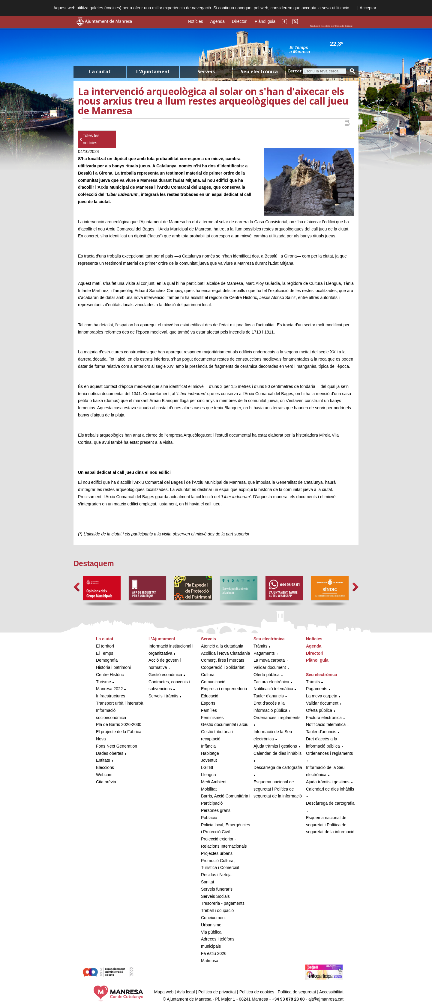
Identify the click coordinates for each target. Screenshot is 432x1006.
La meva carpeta (269, 660)
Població (209, 817)
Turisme (103, 681)
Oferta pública (267, 674)
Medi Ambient (213, 781)
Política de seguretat (297, 991)
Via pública (211, 932)
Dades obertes (110, 753)
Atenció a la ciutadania (222, 646)
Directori (240, 21)
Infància (208, 746)
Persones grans (215, 810)
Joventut (209, 760)
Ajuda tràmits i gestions (275, 746)
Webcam (104, 774)
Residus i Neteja (216, 874)
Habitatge (210, 753)
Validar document (270, 667)
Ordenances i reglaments (277, 717)
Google (348, 26)
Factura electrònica (271, 681)
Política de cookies (256, 991)
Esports (208, 703)
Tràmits (260, 646)
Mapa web (164, 991)
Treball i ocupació (217, 910)
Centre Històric (110, 674)
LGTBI (207, 767)
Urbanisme (211, 924)
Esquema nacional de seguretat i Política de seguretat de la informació (278, 789)
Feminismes (212, 717)
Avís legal (186, 991)
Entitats (103, 760)
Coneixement (213, 917)
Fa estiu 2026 (213, 953)
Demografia (107, 660)
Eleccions (105, 767)
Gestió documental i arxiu (224, 724)
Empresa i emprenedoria (224, 688)
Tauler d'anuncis (269, 696)
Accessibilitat (331, 991)
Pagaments (264, 653)
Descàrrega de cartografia (278, 767)
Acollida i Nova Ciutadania (225, 653)
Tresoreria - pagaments (222, 903)
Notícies (195, 21)
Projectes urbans (216, 853)
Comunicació (213, 681)
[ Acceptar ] (368, 7)
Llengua (208, 774)
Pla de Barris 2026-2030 (118, 724)
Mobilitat (209, 789)
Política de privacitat (217, 991)
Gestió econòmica (165, 674)
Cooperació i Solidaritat (222, 667)
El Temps (104, 653)
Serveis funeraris (216, 889)
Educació (209, 696)
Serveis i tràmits (163, 696)
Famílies (209, 710)
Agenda (217, 21)
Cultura (207, 674)
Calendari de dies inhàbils (278, 753)
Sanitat (207, 881)
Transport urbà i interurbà (119, 703)
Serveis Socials (215, 896)
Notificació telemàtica (273, 688)
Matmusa (209, 960)
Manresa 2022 (109, 688)
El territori (105, 646)
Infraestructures (110, 696)
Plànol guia (265, 21)
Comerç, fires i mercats (222, 660)
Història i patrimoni (113, 667)
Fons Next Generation (116, 746)
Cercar (294, 71)
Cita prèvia (106, 781)
